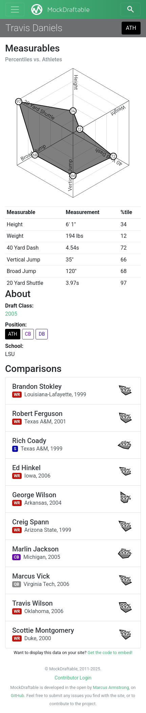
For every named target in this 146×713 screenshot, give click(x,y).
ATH (131, 28)
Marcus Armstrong (111, 687)
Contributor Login (73, 677)
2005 (11, 314)
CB (28, 334)
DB (42, 334)
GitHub (17, 695)
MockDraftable (60, 9)
